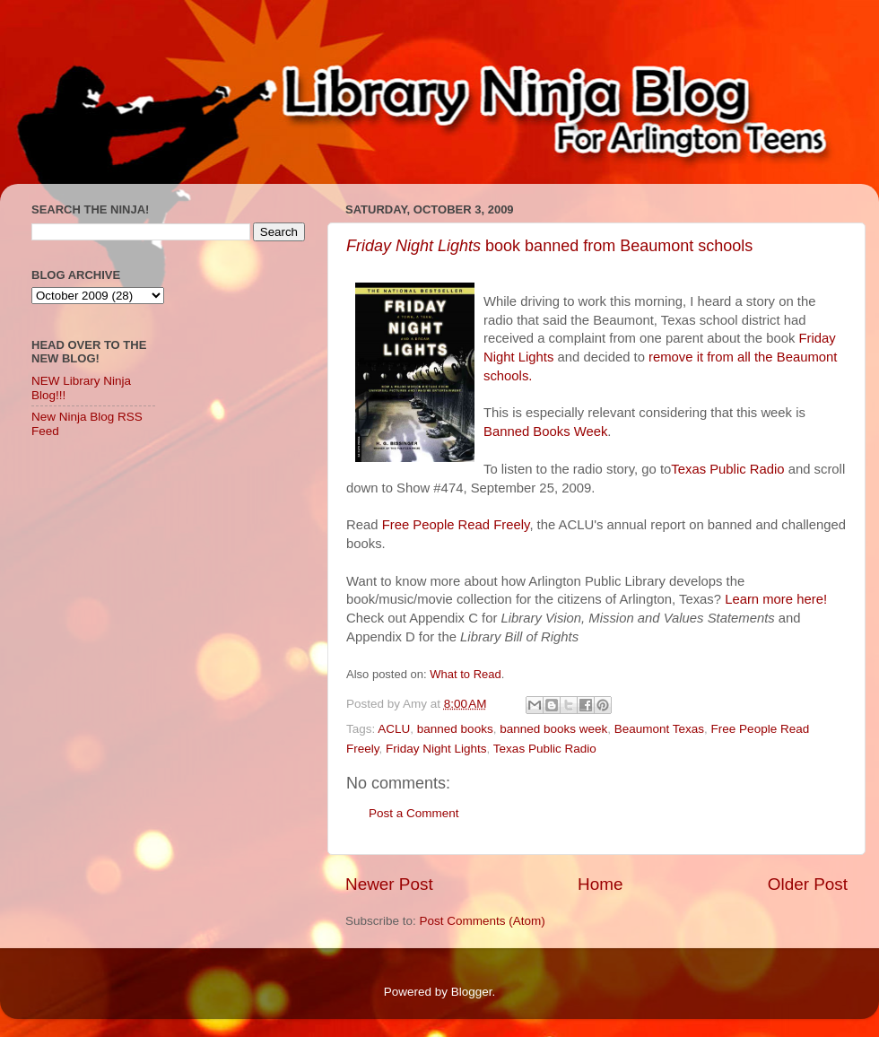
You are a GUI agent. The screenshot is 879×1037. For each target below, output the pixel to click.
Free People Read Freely (456, 525)
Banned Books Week (545, 431)
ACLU (394, 729)
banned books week (553, 729)
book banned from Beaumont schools (549, 246)
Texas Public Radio (727, 469)
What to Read (465, 674)
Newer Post (389, 884)
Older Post (808, 884)
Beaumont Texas (659, 729)
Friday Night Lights (436, 748)
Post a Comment (414, 813)
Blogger (471, 991)
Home (600, 884)
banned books (455, 729)
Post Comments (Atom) (482, 921)
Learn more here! (776, 599)
